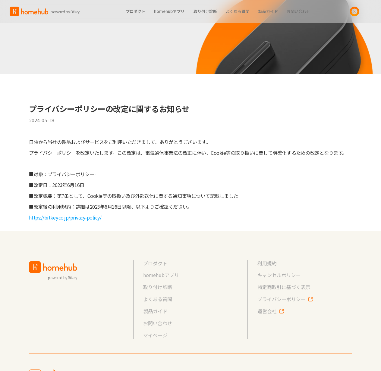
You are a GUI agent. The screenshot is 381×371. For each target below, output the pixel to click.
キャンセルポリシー (279, 275)
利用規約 (267, 263)
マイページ (155, 335)
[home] (48, 11)
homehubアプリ (161, 275)
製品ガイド (155, 311)
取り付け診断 (157, 287)
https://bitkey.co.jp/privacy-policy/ (65, 217)
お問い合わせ (157, 323)
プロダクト (155, 263)
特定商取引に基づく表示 (283, 287)
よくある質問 (157, 299)
